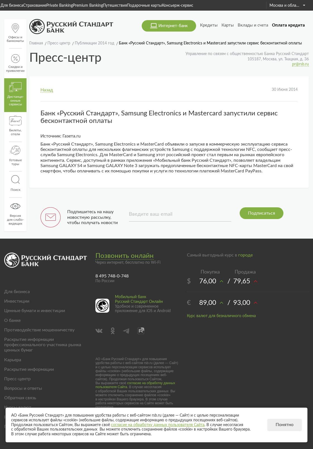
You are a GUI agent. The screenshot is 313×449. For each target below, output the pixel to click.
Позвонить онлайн (124, 256)
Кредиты (209, 25)
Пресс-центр (17, 379)
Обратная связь (20, 398)
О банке (12, 320)
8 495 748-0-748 (112, 276)
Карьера (12, 360)
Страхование (34, 6)
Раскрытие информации (29, 369)
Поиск (15, 183)
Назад (46, 90)
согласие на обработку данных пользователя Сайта (157, 425)
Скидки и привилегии (15, 63)
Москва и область (287, 6)
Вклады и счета (253, 25)
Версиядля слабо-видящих (15, 213)
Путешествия (115, 6)
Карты (227, 25)
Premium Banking (88, 6)
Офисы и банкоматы (15, 33)
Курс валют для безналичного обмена (221, 316)
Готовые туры (15, 156)
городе (245, 255)
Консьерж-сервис (177, 6)
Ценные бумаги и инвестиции (34, 310)
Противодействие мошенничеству (39, 330)
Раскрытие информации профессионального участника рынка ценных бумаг (42, 344)
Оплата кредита (288, 25)
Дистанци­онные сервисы (15, 94)
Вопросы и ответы (23, 388)
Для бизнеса (12, 6)
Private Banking (59, 6)
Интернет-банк (173, 26)
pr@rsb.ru (300, 64)
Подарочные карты (144, 6)
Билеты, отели (15, 126)
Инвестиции (16, 301)
